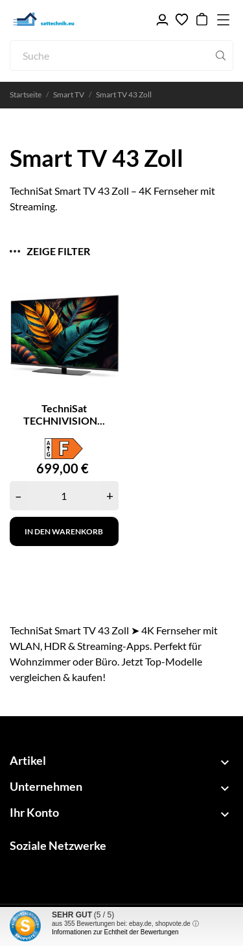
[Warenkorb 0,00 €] (202, 19)
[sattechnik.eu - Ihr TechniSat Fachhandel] (71, 19)
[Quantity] (64, 495)
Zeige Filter (50, 251)
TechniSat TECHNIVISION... (64, 414)
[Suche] (121, 55)
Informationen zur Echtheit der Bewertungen (115, 932)
